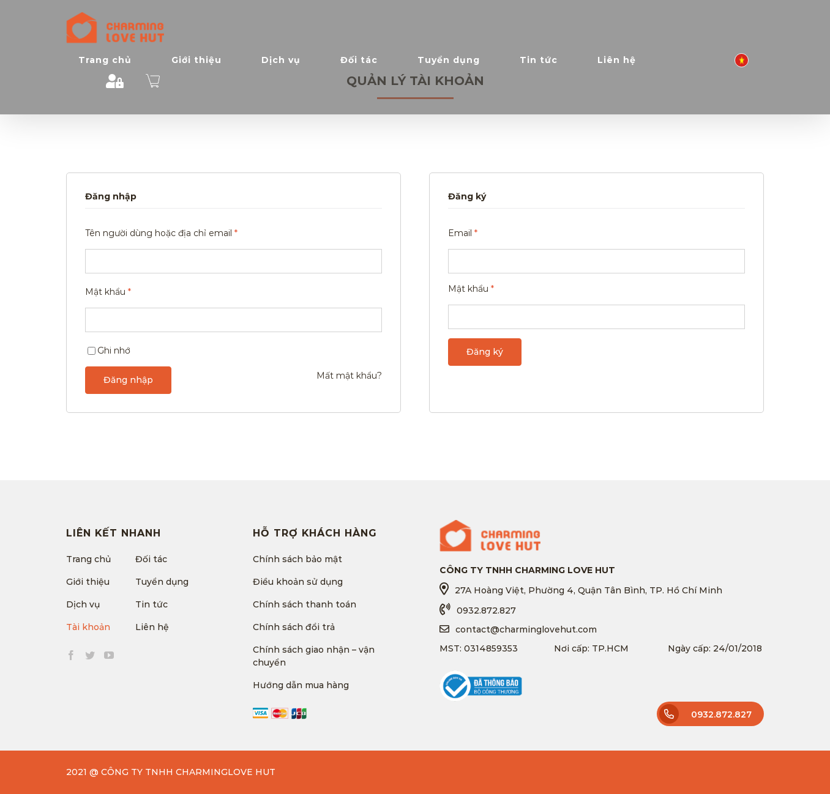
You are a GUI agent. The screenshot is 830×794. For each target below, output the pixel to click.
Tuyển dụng (162, 581)
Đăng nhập (128, 379)
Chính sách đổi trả (294, 627)
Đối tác (151, 559)
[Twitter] (90, 655)
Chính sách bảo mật (297, 559)
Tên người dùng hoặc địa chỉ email (161, 233)
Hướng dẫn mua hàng (301, 685)
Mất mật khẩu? (349, 375)
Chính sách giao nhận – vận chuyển (314, 656)
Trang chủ (88, 559)
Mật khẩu (108, 291)
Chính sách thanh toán (304, 604)
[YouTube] (109, 655)
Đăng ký (484, 351)
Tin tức (151, 604)
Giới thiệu (88, 581)
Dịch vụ (83, 604)
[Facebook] (71, 655)
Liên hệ (152, 627)
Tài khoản (88, 627)
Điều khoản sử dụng (298, 581)
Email (462, 233)
